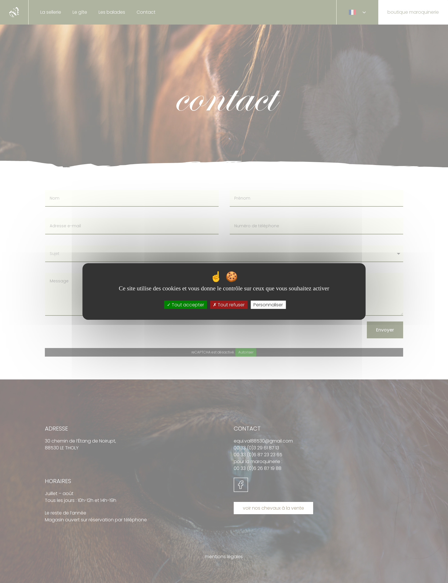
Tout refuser (229, 304)
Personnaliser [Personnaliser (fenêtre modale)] (268, 304)
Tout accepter (185, 304)
